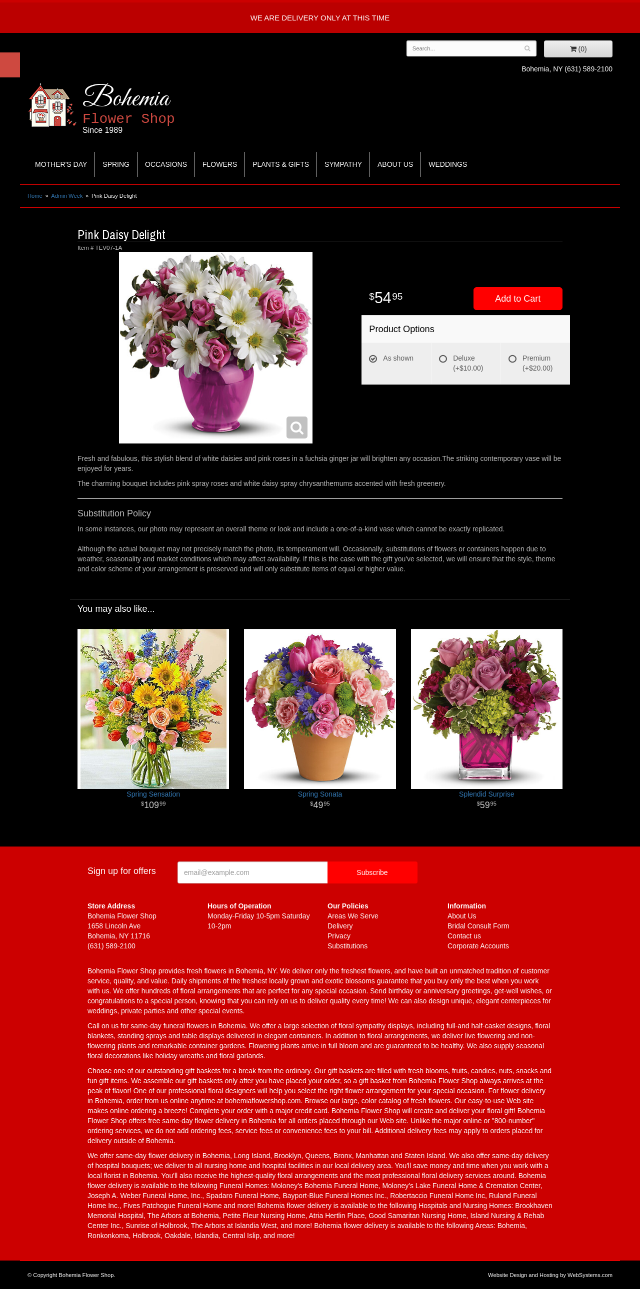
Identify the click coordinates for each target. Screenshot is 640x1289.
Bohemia (153, 109)
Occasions (166, 164)
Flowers (219, 164)
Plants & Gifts (280, 164)
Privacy (339, 936)
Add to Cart (517, 299)
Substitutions (348, 946)
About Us (395, 164)
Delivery (340, 926)
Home (35, 196)
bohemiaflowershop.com (263, 1101)
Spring (116, 164)
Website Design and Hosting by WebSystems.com (550, 1275)
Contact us (464, 936)
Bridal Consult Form (479, 926)
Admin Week (66, 196)
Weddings (447, 164)
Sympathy (343, 164)
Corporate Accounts (478, 946)
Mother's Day (61, 164)
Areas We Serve (353, 916)
